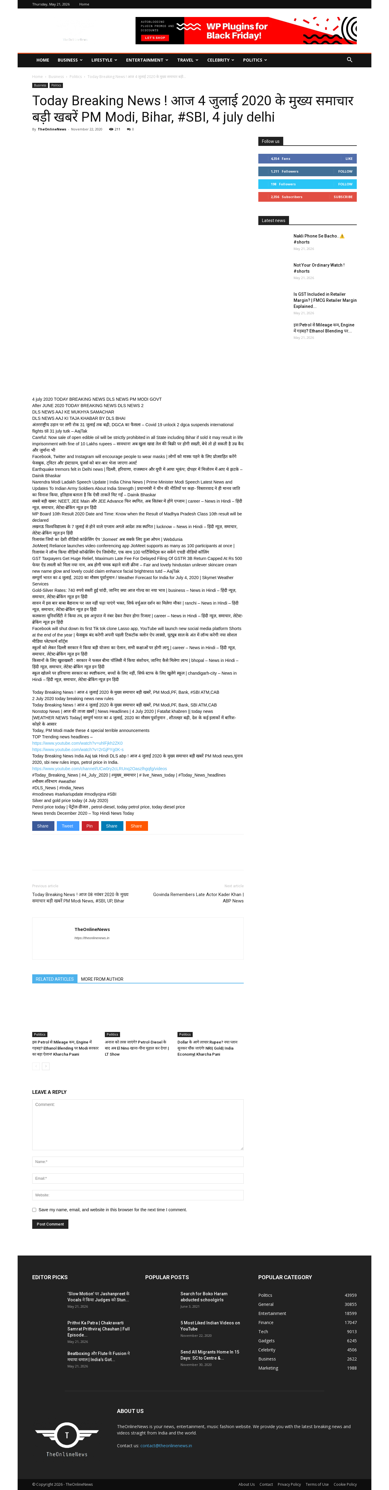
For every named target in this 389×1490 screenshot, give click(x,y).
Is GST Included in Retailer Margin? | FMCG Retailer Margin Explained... (325, 300)
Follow (345, 171)
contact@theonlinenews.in (166, 1445)
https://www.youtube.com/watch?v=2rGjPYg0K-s (78, 749)
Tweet (68, 826)
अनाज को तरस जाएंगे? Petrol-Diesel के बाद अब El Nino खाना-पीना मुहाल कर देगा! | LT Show (137, 1048)
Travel (187, 60)
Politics (255, 60)
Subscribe (343, 196)
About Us (247, 1484)
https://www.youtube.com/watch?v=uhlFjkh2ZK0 (77, 743)
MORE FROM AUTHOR (102, 979)
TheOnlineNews (52, 129)
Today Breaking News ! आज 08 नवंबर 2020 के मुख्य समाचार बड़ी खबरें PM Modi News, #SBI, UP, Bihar (80, 898)
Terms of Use (317, 1484)
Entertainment (147, 60)
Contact (266, 1484)
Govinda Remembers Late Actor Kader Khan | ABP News (198, 898)
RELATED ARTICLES (55, 979)
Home (84, 4)
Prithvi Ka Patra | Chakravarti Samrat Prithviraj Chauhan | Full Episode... (98, 1328)
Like (349, 158)
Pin (90, 826)
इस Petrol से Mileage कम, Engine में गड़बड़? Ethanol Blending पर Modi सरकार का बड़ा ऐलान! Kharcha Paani (65, 1048)
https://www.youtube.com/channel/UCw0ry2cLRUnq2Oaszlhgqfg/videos (99, 768)
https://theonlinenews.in (91, 938)
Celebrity (220, 60)
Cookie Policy (345, 1484)
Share (43, 826)
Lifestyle (104, 60)
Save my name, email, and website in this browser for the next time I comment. (113, 1209)
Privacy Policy (289, 1484)
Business (70, 60)
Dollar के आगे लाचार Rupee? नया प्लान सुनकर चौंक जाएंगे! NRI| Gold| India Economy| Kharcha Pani (207, 1048)
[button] (349, 60)
